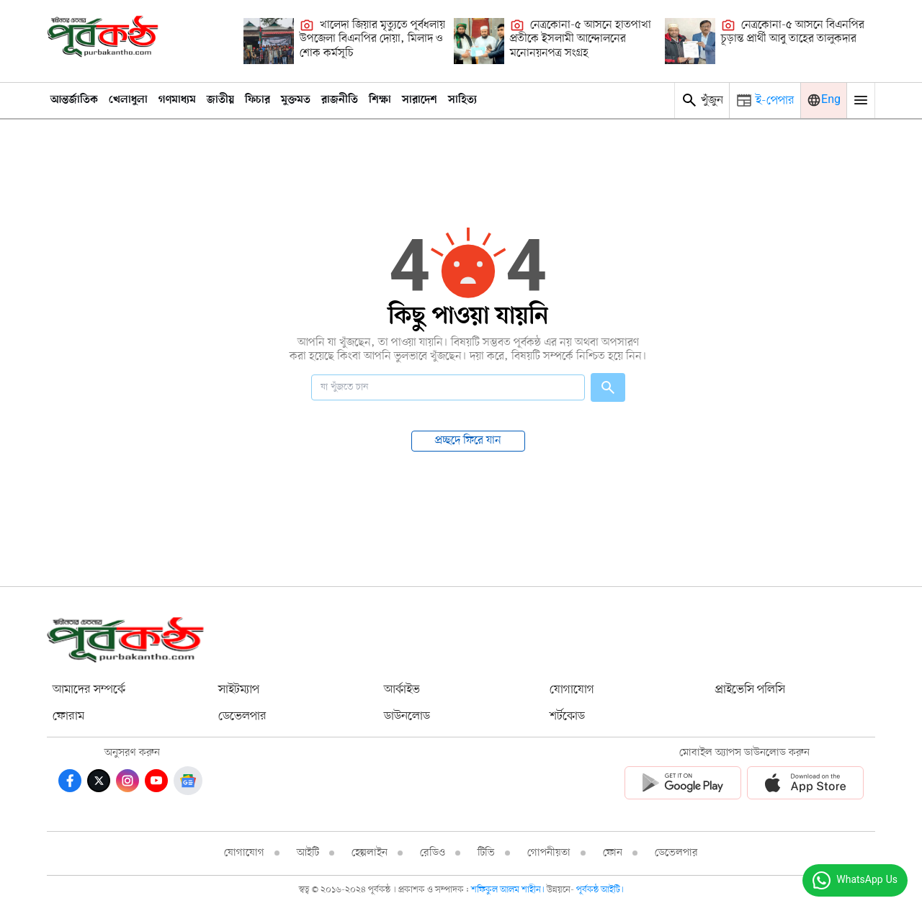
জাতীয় (220, 100)
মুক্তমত (295, 100)
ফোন (612, 852)
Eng (831, 100)
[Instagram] (127, 780)
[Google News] (188, 780)
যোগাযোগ (572, 689)
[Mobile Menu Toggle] (860, 100)
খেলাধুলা (128, 100)
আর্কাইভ (402, 689)
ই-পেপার (775, 100)
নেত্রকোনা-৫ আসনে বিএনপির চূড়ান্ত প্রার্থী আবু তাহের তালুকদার (792, 32)
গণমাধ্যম (177, 100)
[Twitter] (98, 780)
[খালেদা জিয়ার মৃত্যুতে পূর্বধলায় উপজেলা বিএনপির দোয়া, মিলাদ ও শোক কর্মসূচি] (268, 41)
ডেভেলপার (242, 716)
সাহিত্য (462, 100)
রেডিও (432, 852)
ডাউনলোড (407, 716)
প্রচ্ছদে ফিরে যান (468, 441)
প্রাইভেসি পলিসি (750, 689)
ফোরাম (68, 716)
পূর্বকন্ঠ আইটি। (600, 890)
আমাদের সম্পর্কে (89, 689)
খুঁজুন (702, 100)
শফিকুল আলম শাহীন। (509, 890)
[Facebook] (69, 780)
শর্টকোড (567, 716)
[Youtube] (156, 780)
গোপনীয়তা (548, 852)
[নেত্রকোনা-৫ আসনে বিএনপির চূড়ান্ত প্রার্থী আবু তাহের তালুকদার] (690, 41)
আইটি (308, 852)
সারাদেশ (419, 100)
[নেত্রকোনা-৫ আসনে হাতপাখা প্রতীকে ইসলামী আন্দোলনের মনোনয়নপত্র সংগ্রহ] (479, 41)
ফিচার (257, 100)
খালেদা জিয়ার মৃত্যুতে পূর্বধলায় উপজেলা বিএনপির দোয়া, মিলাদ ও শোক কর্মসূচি (372, 39)
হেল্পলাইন (370, 852)
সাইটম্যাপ (238, 689)
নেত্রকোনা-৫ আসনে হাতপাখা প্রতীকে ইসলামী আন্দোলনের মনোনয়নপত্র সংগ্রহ (580, 39)
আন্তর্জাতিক (74, 100)
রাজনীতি (339, 100)
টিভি (486, 852)
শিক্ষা (380, 100)
